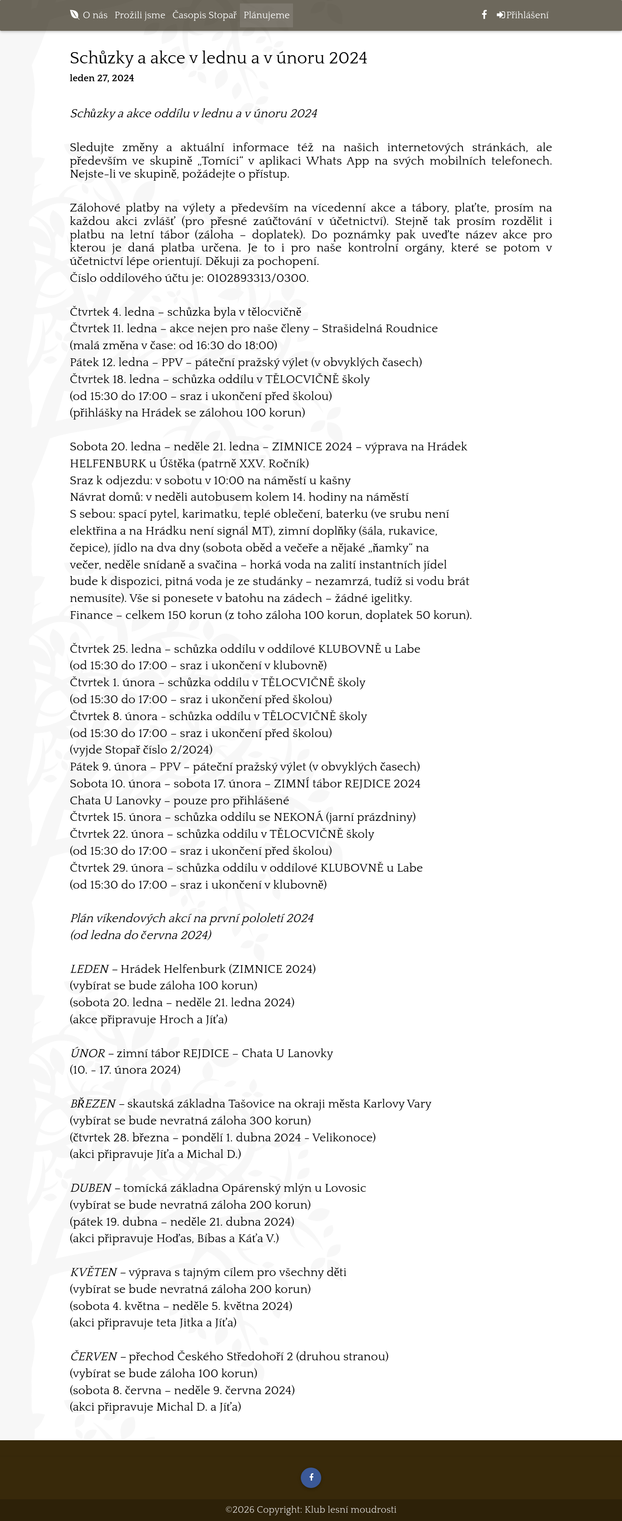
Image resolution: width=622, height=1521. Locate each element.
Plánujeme (266, 17)
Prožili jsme (140, 17)
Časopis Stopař (205, 17)
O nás (95, 17)
